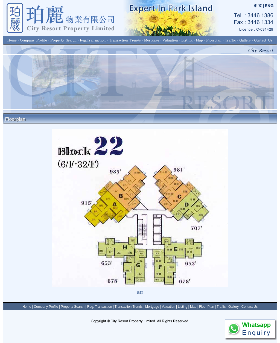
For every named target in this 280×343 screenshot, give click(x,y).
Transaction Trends (128, 307)
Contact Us (249, 307)
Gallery (233, 307)
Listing (183, 307)
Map (193, 307)
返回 (140, 293)
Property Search (72, 307)
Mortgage (152, 307)
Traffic (221, 307)
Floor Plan (206, 307)
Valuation (168, 307)
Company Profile (46, 307)
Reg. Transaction (99, 307)
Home (26, 307)
